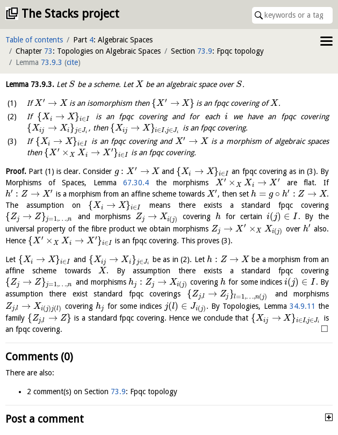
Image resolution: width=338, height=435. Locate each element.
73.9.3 (51, 62)
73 (48, 51)
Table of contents (34, 39)
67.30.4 (136, 182)
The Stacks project (70, 13)
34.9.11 (302, 306)
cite (72, 62)
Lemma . (29, 84)
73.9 (204, 51)
